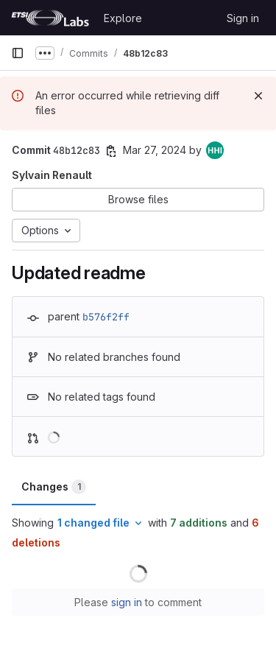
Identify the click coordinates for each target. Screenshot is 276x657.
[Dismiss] (258, 96)
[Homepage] (50, 17)
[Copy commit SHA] (111, 151)
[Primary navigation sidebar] (17, 53)
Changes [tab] (53, 486)
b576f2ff (106, 316)
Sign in (243, 18)
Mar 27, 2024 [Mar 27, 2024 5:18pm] (154, 150)
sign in (126, 602)
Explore (123, 18)
